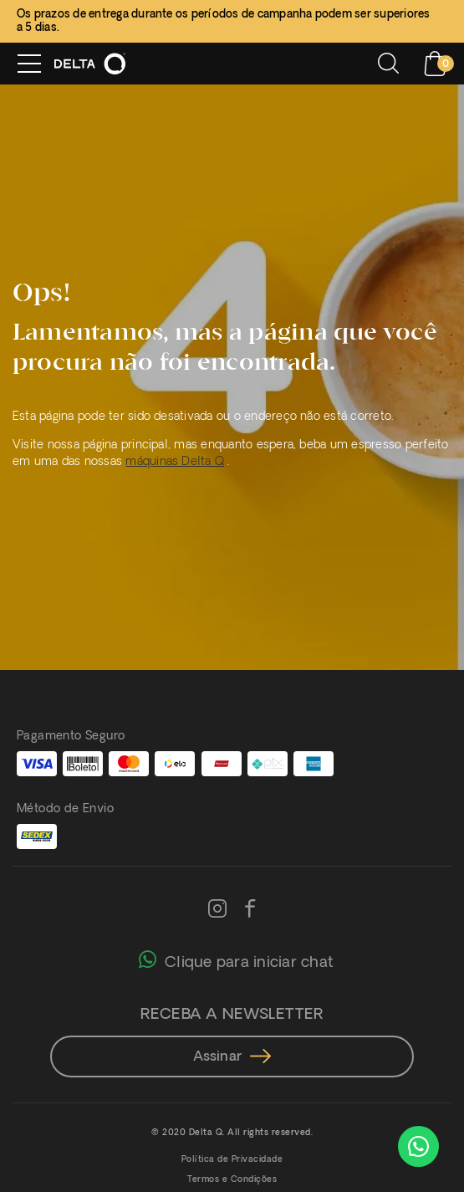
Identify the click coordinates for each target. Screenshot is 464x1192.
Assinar (232, 1057)
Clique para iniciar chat (236, 958)
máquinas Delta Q (174, 462)
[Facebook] (250, 910)
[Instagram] (217, 910)
